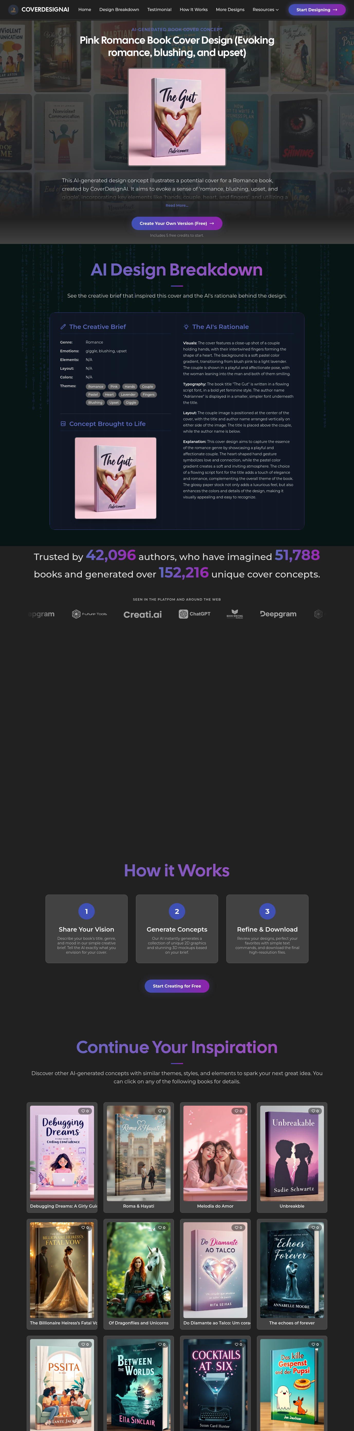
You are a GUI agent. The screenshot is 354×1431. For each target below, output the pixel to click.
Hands (130, 386)
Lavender (128, 394)
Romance (95, 386)
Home (84, 9)
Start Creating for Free (177, 986)
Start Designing (317, 9)
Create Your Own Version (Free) (177, 223)
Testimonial (159, 9)
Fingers (149, 394)
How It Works (194, 9)
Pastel (93, 394)
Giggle (131, 402)
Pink (114, 386)
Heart (109, 394)
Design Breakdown (119, 9)
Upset (114, 402)
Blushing (95, 402)
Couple (147, 386)
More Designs (230, 9)
